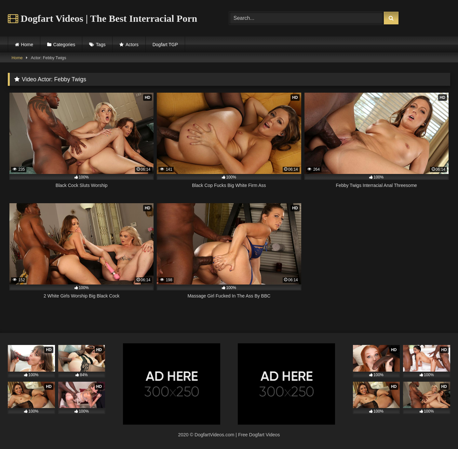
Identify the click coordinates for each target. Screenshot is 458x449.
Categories (64, 44)
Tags (101, 44)
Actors (132, 44)
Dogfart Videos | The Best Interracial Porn (102, 18)
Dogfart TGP (165, 44)
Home (27, 44)
